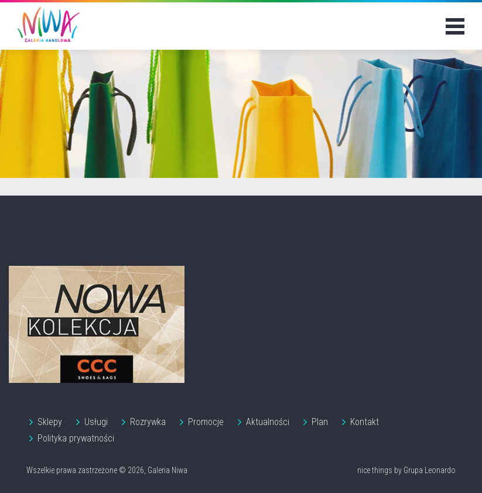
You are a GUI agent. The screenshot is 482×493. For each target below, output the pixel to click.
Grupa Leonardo (430, 470)
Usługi (96, 421)
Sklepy (49, 421)
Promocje (206, 421)
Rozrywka (148, 421)
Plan (320, 421)
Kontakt (364, 421)
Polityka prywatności (75, 438)
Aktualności (267, 421)
